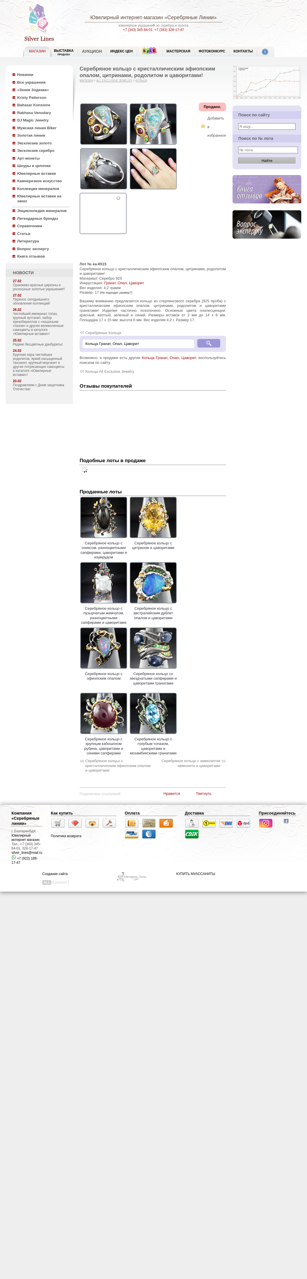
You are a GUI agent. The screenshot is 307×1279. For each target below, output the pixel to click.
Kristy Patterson (31, 97)
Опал (122, 283)
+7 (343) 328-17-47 (169, 30)
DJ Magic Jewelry (33, 120)
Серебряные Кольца (103, 333)
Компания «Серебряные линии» (25, 818)
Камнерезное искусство (39, 181)
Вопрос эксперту (33, 249)
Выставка (64, 52)
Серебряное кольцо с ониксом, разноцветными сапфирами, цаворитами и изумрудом (103, 547)
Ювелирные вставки (36, 173)
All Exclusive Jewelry (114, 80)
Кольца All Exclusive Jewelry (109, 371)
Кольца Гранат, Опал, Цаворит (169, 358)
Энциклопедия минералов (42, 211)
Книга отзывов (31, 256)
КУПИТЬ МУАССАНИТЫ (195, 874)
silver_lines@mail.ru (26, 853)
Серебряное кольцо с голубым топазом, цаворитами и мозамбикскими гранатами (153, 743)
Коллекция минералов (38, 189)
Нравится (172, 793)
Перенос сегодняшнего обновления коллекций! (31, 301)
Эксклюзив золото (34, 143)
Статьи (23, 234)
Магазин (86, 80)
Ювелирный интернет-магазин (126, 17)
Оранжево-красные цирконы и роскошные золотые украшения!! (39, 287)
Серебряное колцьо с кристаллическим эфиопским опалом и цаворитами (118, 765)
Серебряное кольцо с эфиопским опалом (103, 673)
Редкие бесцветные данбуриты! (38, 344)
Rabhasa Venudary (34, 113)
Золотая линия (31, 135)
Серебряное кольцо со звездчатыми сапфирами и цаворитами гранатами (153, 676)
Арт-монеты (28, 158)
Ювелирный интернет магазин (25, 837)
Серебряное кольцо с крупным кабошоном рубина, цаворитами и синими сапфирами (103, 743)
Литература (28, 241)
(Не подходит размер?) (116, 292)
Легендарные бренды (37, 218)
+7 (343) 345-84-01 (138, 30)
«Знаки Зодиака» (33, 90)
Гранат (109, 283)
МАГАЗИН (37, 51)
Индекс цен (121, 51)
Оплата (132, 813)
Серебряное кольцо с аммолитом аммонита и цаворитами (191, 763)
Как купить (62, 813)
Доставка (194, 813)
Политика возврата (66, 836)
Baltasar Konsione (33, 105)
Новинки (25, 74)
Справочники (29, 226)
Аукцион (92, 51)
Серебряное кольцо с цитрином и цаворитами (153, 543)
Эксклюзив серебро (35, 150)
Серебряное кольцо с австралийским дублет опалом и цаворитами (153, 610)
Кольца (141, 80)
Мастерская (178, 51)
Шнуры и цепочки (34, 166)
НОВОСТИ (23, 272)
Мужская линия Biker (36, 128)
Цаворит (136, 283)
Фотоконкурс (211, 51)
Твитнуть (204, 793)
